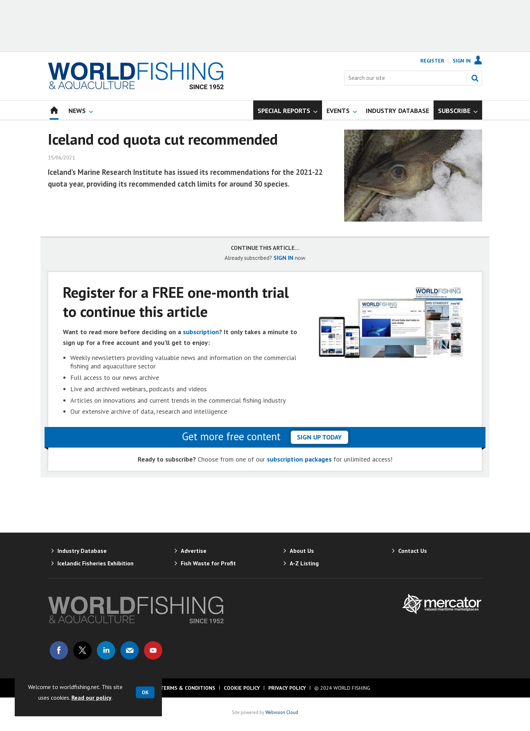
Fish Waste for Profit (208, 563)
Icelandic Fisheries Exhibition (95, 563)
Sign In (462, 61)
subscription (201, 332)
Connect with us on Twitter (82, 650)
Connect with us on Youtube (153, 650)
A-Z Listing (304, 563)
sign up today (319, 437)
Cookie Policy (242, 688)
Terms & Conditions (187, 688)
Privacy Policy (287, 688)
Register (432, 61)
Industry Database (82, 550)
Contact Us (412, 550)
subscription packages (299, 459)
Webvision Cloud (281, 712)
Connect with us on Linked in (106, 650)
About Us (302, 550)
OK (145, 692)
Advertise (193, 550)
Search (475, 78)
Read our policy (91, 697)
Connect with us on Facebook (58, 650)
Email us (129, 650)
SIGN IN (283, 257)
